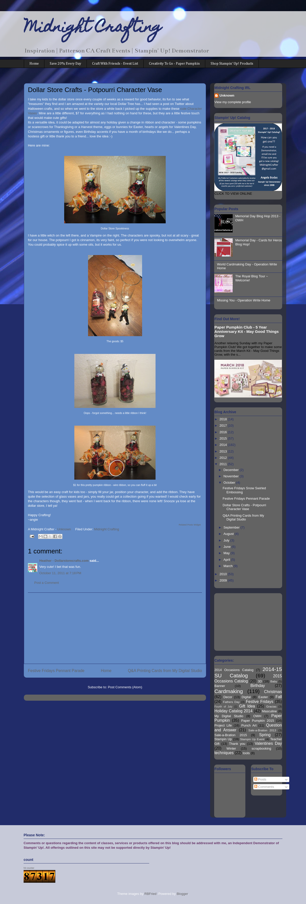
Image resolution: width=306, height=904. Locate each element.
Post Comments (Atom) (125, 687)
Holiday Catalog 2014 (233, 711)
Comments (264, 787)
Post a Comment (46, 583)
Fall (279, 697)
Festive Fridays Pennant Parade (56, 670)
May (227, 553)
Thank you (237, 744)
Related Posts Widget (190, 524)
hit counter (29, 868)
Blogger (182, 894)
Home (34, 63)
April (227, 560)
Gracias (271, 706)
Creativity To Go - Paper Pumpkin (174, 63)
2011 (223, 464)
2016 (223, 432)
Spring (264, 735)
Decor (227, 697)
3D (260, 681)
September (232, 527)
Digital (246, 697)
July (227, 540)
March (229, 566)
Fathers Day (231, 701)
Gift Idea (247, 706)
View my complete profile (232, 102)
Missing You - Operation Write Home (243, 300)
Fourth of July (223, 706)
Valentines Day (268, 743)
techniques (223, 753)
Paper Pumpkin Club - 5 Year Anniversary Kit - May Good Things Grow (246, 331)
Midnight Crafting (93, 28)
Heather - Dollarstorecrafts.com (64, 561)
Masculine (269, 711)
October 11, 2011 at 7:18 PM (60, 573)
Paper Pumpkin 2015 (257, 720)
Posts (260, 779)
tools (246, 753)
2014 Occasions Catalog (233, 670)
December (232, 470)
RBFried (150, 894)
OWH (257, 716)
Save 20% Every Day (65, 63)
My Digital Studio (228, 716)
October (230, 482)
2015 (223, 438)
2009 (223, 580)
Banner (219, 686)
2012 (223, 458)
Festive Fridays (259, 701)
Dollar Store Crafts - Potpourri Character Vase (244, 507)
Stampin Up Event (252, 739)
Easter (263, 697)
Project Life (223, 725)
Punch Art (249, 725)
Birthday (257, 685)
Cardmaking (228, 691)
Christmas (273, 692)
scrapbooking (261, 748)
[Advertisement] (115, 628)
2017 (223, 425)
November (232, 476)
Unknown (226, 95)
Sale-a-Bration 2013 (262, 730)
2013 (223, 451)
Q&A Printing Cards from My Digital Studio (165, 670)
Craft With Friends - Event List (115, 63)
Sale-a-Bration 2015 (230, 735)
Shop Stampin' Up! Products (232, 63)
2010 (223, 574)
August (229, 534)
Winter (231, 748)
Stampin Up (223, 739)
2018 (223, 419)
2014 (223, 445)
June (228, 547)
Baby (273, 681)
